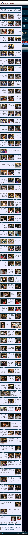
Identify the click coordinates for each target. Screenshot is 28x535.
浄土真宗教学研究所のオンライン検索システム (25, 39)
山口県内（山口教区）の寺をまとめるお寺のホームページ (25, 35)
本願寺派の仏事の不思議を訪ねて (24, 37)
